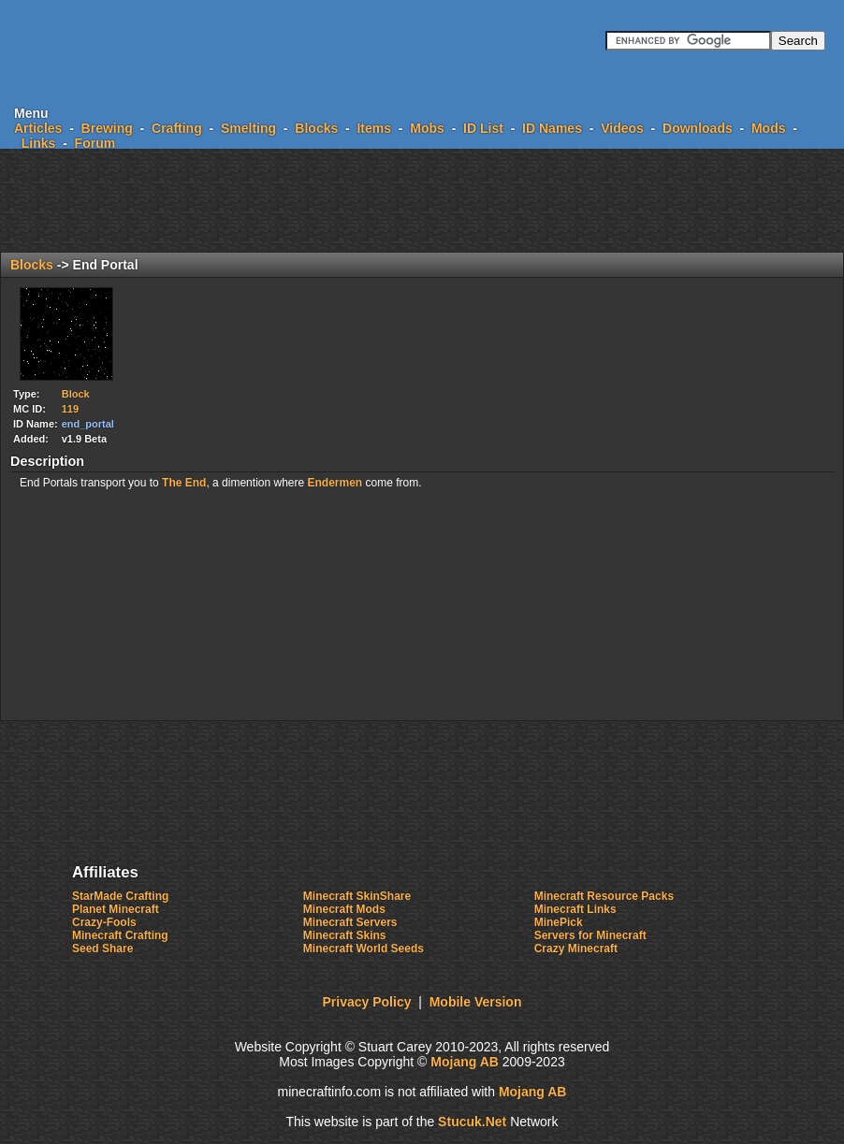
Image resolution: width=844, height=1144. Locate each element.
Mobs (427, 128)
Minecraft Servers (350, 922)
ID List (483, 128)
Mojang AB (464, 1061)
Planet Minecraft (115, 909)
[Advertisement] (422, 200)
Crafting (177, 128)
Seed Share (102, 948)
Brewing (107, 128)
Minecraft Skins (344, 935)
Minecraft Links (575, 909)
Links (39, 143)
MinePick (558, 922)
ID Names (552, 128)
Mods (768, 128)
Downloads (697, 128)
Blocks (316, 128)
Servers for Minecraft (590, 935)
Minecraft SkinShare (357, 896)
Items (374, 128)
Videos (622, 128)
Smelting (248, 128)
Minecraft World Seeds (363, 948)
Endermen (335, 482)
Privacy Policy (367, 1001)
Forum (95, 143)
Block (76, 393)
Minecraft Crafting (120, 935)
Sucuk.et (472, 1121)
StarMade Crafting (120, 896)
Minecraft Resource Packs (604, 896)
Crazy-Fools (104, 922)
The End (184, 482)
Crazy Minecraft (576, 948)
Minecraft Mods (344, 909)
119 (70, 408)
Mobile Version (475, 1001)
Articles (38, 128)
